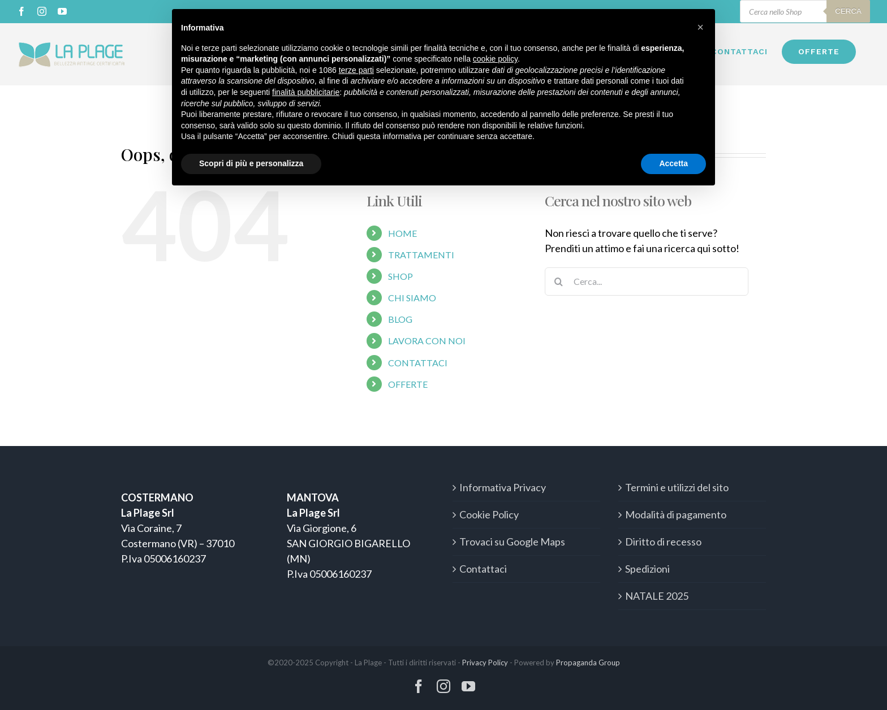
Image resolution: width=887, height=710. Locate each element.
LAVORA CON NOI (427, 340)
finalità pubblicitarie (305, 92)
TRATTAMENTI (421, 254)
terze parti (356, 70)
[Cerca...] (646, 281)
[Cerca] (559, 281)
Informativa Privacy (502, 487)
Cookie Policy (489, 514)
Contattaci (483, 568)
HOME (402, 233)
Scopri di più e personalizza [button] (251, 163)
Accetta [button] (673, 163)
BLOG (400, 319)
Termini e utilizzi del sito (677, 487)
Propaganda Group (588, 662)
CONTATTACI (417, 362)
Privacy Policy (485, 662)
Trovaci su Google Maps (512, 541)
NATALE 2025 (656, 596)
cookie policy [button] (495, 58)
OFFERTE (408, 384)
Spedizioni (647, 568)
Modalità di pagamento (675, 514)
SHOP (400, 276)
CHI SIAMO (412, 297)
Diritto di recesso (663, 541)
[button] (700, 27)
